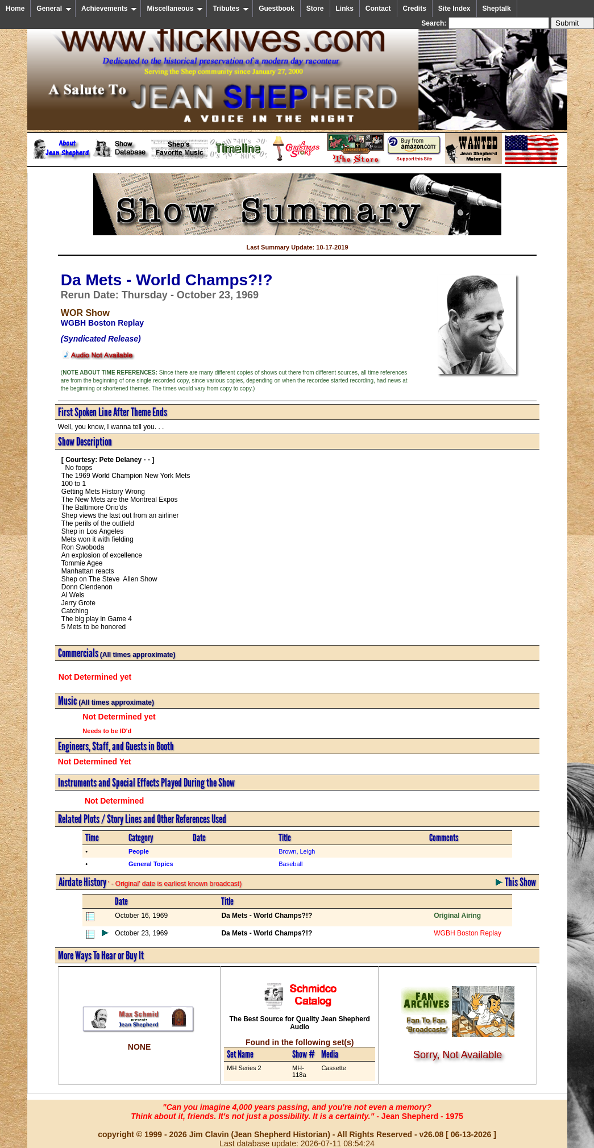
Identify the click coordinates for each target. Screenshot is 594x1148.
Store (315, 9)
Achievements (109, 9)
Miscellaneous (175, 9)
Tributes (231, 9)
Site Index (454, 9)
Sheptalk (497, 9)
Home (15, 9)
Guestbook (276, 9)
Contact (378, 9)
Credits (414, 9)
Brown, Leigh (297, 851)
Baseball (290, 863)
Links (345, 9)
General (54, 9)
